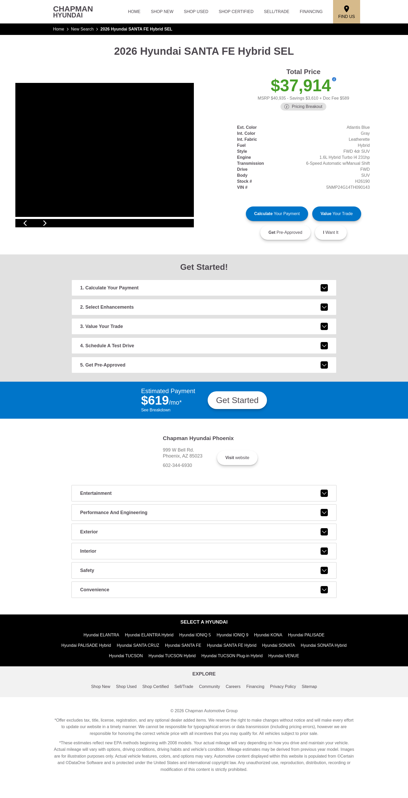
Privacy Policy (286, 717)
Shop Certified (237, 11)
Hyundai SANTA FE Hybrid (231, 674)
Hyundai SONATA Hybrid (327, 674)
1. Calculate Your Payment (204, 294)
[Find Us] (346, 11)
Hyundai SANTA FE (181, 674)
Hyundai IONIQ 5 (196, 663)
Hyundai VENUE (286, 685)
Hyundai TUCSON (123, 685)
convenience (204, 618)
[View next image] (184, 226)
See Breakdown (156, 416)
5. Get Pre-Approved (204, 371)
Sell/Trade (277, 11)
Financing (311, 11)
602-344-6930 (214, 483)
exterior (204, 560)
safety (204, 598)
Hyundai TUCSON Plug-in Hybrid (233, 685)
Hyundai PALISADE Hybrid (83, 674)
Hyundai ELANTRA (99, 663)
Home (136, 11)
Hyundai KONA (269, 663)
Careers (234, 717)
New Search (83, 29)
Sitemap (314, 717)
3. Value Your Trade (204, 332)
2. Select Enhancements (204, 313)
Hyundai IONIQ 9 (233, 663)
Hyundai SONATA (280, 674)
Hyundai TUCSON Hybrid (170, 685)
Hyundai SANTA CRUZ (136, 674)
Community (210, 717)
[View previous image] (25, 226)
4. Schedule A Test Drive (204, 352)
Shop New (164, 11)
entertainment (204, 521)
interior (204, 579)
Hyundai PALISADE (308, 663)
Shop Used (198, 11)
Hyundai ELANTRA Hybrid (148, 663)
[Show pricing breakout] (334, 79)
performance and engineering (204, 541)
